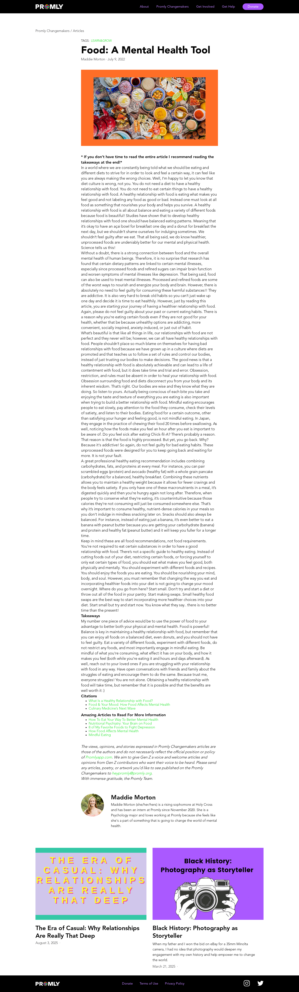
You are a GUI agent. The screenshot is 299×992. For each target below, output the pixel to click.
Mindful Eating (100, 735)
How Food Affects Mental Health (114, 731)
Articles (78, 31)
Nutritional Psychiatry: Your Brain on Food (120, 723)
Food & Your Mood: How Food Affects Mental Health (129, 704)
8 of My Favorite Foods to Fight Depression (122, 727)
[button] (144, 7)
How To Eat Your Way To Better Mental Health (123, 720)
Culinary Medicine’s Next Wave (112, 708)
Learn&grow (101, 40)
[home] (52, 6)
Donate (253, 6)
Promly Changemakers (52, 31)
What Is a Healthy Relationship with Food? (121, 701)
